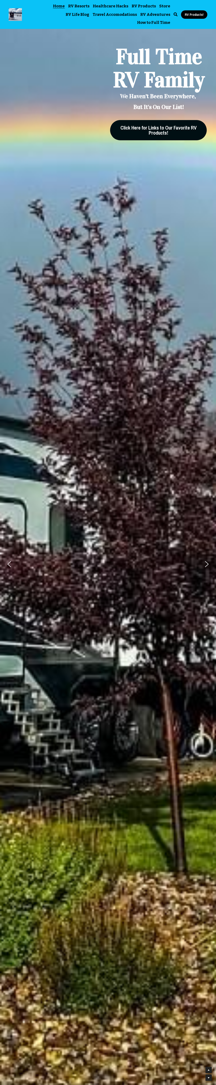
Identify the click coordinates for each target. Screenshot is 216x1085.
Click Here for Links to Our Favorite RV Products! (158, 130)
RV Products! (194, 14)
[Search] (176, 14)
